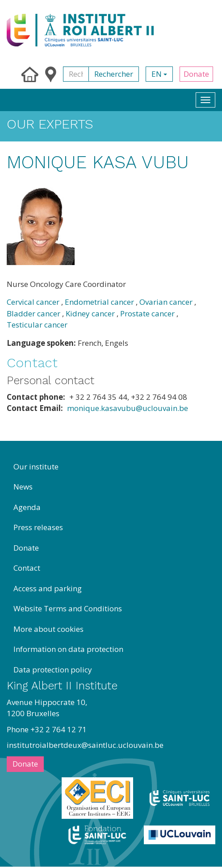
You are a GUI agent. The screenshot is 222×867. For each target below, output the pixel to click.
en (159, 74)
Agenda (27, 507)
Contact (26, 568)
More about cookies (48, 629)
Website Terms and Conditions (67, 608)
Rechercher (113, 74)
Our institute (36, 466)
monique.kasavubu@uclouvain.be (127, 408)
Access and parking (47, 588)
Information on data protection (68, 649)
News (23, 486)
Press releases (38, 527)
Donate (196, 74)
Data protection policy (52, 669)
